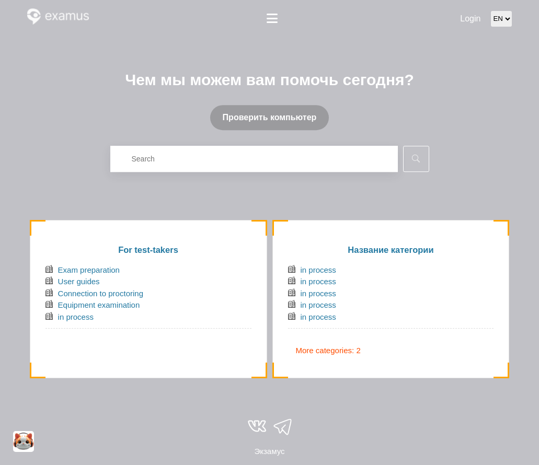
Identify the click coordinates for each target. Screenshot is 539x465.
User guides (79, 281)
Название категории (390, 249)
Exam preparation (89, 269)
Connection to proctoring (100, 293)
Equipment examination (99, 304)
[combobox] (254, 159)
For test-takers (148, 249)
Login (470, 18)
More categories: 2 (328, 350)
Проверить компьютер (270, 117)
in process (76, 316)
